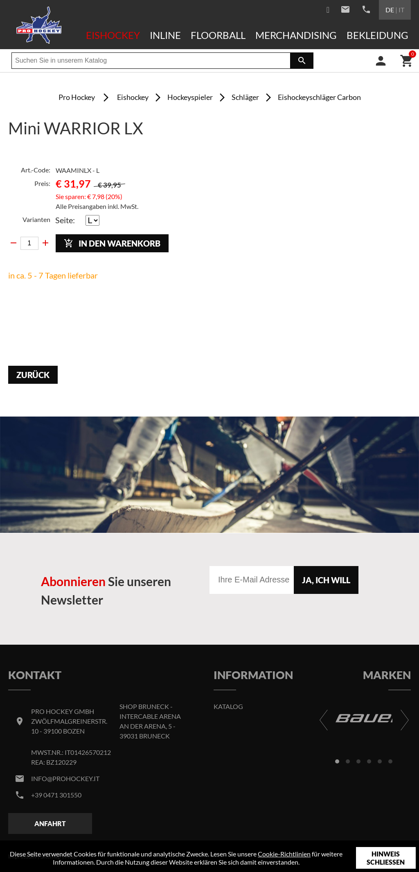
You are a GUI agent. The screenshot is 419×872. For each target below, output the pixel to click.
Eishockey (113, 35)
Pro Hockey (77, 97)
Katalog (228, 706)
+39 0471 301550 (56, 795)
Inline (165, 35)
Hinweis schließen (386, 858)
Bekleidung (377, 35)
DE (389, 10)
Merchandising (296, 35)
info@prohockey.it (65, 778)
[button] (337, 761)
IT (401, 10)
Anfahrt (50, 823)
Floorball (218, 35)
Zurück (33, 375)
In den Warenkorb (112, 243)
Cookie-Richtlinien (284, 854)
